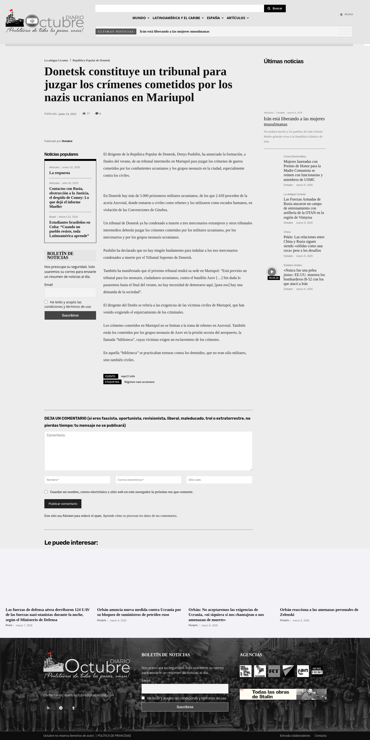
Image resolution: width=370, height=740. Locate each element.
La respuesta (59, 173)
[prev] (342, 31)
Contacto (321, 736)
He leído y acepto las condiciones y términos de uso (67, 304)
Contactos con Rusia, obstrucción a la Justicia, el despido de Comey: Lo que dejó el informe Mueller (69, 198)
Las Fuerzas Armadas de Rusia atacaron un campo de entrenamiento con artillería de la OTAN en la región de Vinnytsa (304, 208)
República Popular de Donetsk (91, 60)
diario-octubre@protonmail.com (89, 695)
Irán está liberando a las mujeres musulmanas (175, 31)
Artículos (54, 167)
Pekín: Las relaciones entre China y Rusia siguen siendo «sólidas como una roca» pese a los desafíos (304, 244)
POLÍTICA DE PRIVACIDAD (114, 736)
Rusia (9, 625)
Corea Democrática (295, 156)
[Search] (275, 8)
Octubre (67, 141)
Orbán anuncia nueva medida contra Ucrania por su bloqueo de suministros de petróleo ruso (138, 614)
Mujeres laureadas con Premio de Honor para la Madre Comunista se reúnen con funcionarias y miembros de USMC (303, 170)
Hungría (101, 625)
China (287, 232)
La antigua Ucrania (56, 60)
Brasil (52, 217)
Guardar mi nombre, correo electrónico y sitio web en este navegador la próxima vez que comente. (121, 491)
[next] (350, 31)
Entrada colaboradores (295, 736)
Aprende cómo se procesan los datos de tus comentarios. (140, 516)
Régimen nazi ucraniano (139, 382)
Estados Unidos (293, 265)
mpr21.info (128, 376)
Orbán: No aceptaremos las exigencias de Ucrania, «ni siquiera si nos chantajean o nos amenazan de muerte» (229, 614)
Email (48, 284)
